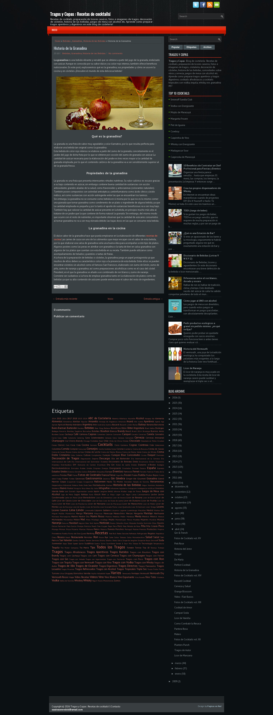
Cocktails (105, 444)
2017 (69, 418)
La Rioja (111, 494)
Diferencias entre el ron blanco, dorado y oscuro (200, 280)
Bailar (135, 424)
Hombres (151, 485)
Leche (154, 494)
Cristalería (64, 455)
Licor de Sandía (79, 507)
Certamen (129, 438)
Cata (65, 437)
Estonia (71, 471)
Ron (95, 537)
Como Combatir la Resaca (187, 623)
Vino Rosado (140, 577)
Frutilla (141, 475)
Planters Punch (181, 644)
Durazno (142, 464)
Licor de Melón (149, 503)
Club (67, 445)
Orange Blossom (183, 591)
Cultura (87, 455)
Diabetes (104, 461)
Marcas (129, 513)
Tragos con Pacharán (116, 559)
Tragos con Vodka (122, 562)
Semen (88, 540)
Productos (152, 529)
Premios (142, 529)
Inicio (54, 30)
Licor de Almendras (104, 497)
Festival (150, 471)
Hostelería (160, 485)
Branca (113, 431)
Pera (115, 526)
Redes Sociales (123, 533)
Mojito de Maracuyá (181, 112)
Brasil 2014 (137, 431)
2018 (75, 418)
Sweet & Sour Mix (124, 543)
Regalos (151, 533)
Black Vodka (150, 428)
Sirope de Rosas (144, 540)
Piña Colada (152, 526)
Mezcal (161, 516)
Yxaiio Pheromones (105, 580)
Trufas (155, 569)
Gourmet (141, 478)
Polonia (103, 529)
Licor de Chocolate (81, 500)
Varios (116, 572)
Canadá (134, 434)
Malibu (61, 513)
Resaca (61, 537)
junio (177, 518)
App (162, 421)
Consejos (92, 448)
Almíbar (76, 421)
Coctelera (124, 445)
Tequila (55, 547)
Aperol (157, 421)
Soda (161, 540)
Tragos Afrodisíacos (75, 552)
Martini (74, 516)
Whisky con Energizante (183, 144)
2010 (174, 482)
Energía (105, 468)
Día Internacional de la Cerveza (145, 458)
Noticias (104, 523)
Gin (113, 478)
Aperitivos (149, 421)
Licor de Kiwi (63, 503)
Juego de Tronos (134, 491)
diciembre (180, 486)
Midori (77, 519)
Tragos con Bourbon (140, 552)
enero (178, 673)
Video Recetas (82, 577)
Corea (113, 449)
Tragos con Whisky (144, 562)
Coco (117, 445)
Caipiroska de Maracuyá (183, 157)
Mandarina (70, 513)
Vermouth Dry (157, 573)
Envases (135, 468)
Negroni (81, 523)
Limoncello (89, 510)
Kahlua (84, 494)
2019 (174, 435)
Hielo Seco (88, 485)
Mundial (152, 519)
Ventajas (135, 573)
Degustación (86, 458)
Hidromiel (67, 485)
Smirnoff (154, 540)
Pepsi (110, 526)
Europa (108, 471)
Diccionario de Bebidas (120, 461)
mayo (178, 523)
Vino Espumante (126, 577)
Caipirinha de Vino (180, 137)
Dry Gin (111, 464)
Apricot (54, 424)
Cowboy (175, 131)
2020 (174, 429)
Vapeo (108, 573)
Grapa (63, 481)
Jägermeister (81, 491)
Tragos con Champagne (132, 555)
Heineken (128, 481)
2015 (59, 418)
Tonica (138, 547)
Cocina (85, 445)
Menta (138, 516)
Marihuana (159, 513)
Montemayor (120, 519)
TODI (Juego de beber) (195, 210)
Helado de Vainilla (141, 481)
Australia (101, 424)
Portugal (128, 529)
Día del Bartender (120, 458)
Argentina (87, 424)
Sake (111, 537)
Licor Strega (151, 507)
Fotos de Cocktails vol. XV (187, 538)
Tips (92, 547)
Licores (160, 506)
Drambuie (101, 464)
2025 (174, 402)
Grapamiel (71, 481)
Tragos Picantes (67, 569)
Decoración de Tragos (65, 458)
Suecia (97, 543)
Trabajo (161, 547)
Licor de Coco (97, 500)
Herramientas (157, 481)
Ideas (88, 488)
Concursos (82, 449)
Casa (59, 438)
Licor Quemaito (124, 507)
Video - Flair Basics (183, 596)
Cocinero (93, 445)
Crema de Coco (78, 452)
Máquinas (98, 513)
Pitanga (55, 529)
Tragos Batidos (119, 552)
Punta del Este (74, 533)
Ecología (160, 464)
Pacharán (62, 526)
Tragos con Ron (154, 559)
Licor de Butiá (149, 497)
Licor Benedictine (86, 497)
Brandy (121, 431)
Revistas (88, 537)
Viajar (71, 577)
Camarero (117, 434)
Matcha (108, 516)
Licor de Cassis (64, 500)
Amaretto (93, 421)
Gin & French (181, 532)
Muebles (136, 519)
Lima (72, 510)
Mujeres (144, 519)
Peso (124, 526)
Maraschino (119, 513)
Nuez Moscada (130, 523)
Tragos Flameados (147, 566)
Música (160, 519)
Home (58, 41)
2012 (174, 472)
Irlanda (55, 491)
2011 (174, 477)
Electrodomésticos (61, 468)
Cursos (143, 455)
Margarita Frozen (179, 118)
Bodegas (159, 428)
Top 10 (146, 547)
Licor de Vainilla (93, 507)
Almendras (67, 421)
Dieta (135, 461)
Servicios (95, 540)
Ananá (130, 421)
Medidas (116, 516)
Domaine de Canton (87, 464)
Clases (54, 445)
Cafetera (83, 434)
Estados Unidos (60, 471)
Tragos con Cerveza (108, 555)
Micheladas (57, 519)
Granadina (77, 41)
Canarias (142, 434)
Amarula (122, 421)
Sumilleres (110, 543)
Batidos (81, 428)
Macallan (142, 510)
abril (177, 529)
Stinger (177, 554)
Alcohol (140, 418)
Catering (80, 438)
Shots (114, 540)
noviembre (180, 491)
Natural (65, 523)
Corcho (101, 449)
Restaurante (77, 537)
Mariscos (55, 516)
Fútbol (71, 478)
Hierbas (109, 485)
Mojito (112, 519)
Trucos (150, 569)
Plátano (89, 529)
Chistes (125, 441)
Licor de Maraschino (132, 503)
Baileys (142, 424)
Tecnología (147, 543)
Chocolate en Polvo (149, 441)
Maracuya (108, 513)
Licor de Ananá (119, 497)
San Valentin (65, 540)
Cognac (133, 445)
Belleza (107, 428)
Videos (94, 577)
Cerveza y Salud (182, 586)
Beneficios (116, 428)
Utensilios (78, 573)
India (96, 488)
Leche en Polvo (71, 497)
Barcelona (159, 424)
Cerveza (139, 437)
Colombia (56, 448)
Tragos (57, 551)
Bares (55, 428)
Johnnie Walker (120, 491)
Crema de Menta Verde (131, 452)
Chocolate (134, 440)
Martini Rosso (97, 516)
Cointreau (143, 445)
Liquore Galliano (102, 510)
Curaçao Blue (118, 455)
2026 (174, 397)
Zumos (117, 580)
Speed (75, 543)
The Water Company (69, 547)
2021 (174, 424)
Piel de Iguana (178, 125)
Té (140, 543)
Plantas (82, 529)
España (151, 468)
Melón (122, 516)
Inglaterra (123, 488)
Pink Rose (179, 543)
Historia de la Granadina (70, 48)
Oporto (160, 523)
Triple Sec (141, 569)
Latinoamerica (144, 494)
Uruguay (69, 573)
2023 (80, 418)
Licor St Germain (138, 507)
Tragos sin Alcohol (106, 569)
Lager (118, 494)
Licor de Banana (134, 497)
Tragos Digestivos (108, 566)
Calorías (109, 434)
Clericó (61, 445)
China (119, 441)
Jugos (77, 494)
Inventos (159, 488)
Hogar (144, 485)
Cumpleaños (96, 455)
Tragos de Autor (182, 650)
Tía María (84, 547)
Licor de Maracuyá (114, 503)
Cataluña (72, 438)
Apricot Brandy (65, 424)
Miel (83, 519)
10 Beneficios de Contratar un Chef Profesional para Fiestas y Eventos (202, 167)
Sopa (65, 543)
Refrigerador (142, 533)
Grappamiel (88, 481)
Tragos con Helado (77, 559)
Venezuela (126, 573)
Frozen (127, 475)
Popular (176, 47)
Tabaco (135, 543)
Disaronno (160, 461)
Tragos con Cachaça (70, 555)
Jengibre (103, 491)
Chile (106, 440)
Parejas (80, 526)
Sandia (75, 540)
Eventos (118, 471)
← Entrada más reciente (65, 298)
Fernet (136, 471)
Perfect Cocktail (182, 564)
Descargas (104, 458)
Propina (161, 529)
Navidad (73, 523)
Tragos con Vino (103, 562)
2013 (174, 466)
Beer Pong (99, 428)
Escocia (143, 468)
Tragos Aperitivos (97, 552)
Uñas (62, 573)
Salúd (156, 537)
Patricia (87, 526)
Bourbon (104, 431)
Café (76, 434)
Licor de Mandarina (79, 503)
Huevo (63, 488)
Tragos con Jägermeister (96, 559)
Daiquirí (151, 455)
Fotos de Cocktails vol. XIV (187, 575)
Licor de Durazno (132, 500)
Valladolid (101, 573)
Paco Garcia (71, 526)
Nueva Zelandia (116, 523)
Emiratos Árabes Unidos (81, 468)
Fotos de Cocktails (89, 475)
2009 (174, 681)
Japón (96, 491)
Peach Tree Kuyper (99, 526)
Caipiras (92, 434)
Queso (83, 533)
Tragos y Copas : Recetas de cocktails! (80, 14)
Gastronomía (94, 478)
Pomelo (111, 529)
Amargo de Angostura (108, 421)
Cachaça (69, 434)
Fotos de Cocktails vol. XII (187, 639)
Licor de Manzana (96, 503)
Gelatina (106, 478)
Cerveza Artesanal (155, 437)
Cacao (61, 434)
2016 (64, 418)
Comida (65, 448)
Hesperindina (57, 485)
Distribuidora (66, 464)
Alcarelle (131, 418)
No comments (116, 53)
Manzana (88, 513)
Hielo (81, 485)
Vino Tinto (150, 577)
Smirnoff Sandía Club (181, 99)
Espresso (160, 468)
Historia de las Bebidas (94, 41)
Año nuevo (138, 421)
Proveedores (56, 533)
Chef (66, 441)
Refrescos (132, 533)
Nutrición (147, 523)
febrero (178, 668)
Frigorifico (119, 475)
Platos (97, 529)
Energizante (115, 468)
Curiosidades (133, 455)
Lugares (123, 510)
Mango (79, 513)
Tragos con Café (88, 555)
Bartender (72, 428)
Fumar (65, 478)
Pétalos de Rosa (133, 526)
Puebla (65, 533)
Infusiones (114, 488)
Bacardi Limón (126, 424)
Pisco (161, 526)
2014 (54, 418)
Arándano (77, 424)
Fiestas (63, 475)
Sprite (81, 543)
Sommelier (57, 543)
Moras (129, 519)
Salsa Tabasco (120, 537)
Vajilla (93, 573)
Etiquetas (101, 471)
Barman (62, 428)
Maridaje (148, 513)
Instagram (132, 488)
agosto (178, 507)
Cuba (73, 455)
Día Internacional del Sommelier (85, 461)
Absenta (115, 418)
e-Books (152, 464)
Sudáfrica (89, 543)
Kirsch (97, 494)
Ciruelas (160, 441)
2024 (85, 418)
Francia (105, 475)
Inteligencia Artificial (146, 488)
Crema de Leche (92, 452)
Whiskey (78, 580)
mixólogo (104, 519)
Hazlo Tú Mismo (115, 481)
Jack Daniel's (70, 491)
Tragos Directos (128, 566)
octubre (179, 497)
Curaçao (106, 455)
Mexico (145, 516)
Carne (54, 438)
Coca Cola (75, 445)
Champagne (58, 440)
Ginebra (120, 478)
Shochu (109, 540)
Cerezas (121, 438)
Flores (74, 475)
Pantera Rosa (181, 628)
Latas (134, 494)
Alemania (159, 418)
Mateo (177, 634)
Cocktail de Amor (183, 607)
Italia (61, 491)
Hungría (77, 488)
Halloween (100, 481)
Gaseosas (80, 478)
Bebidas (67, 41)
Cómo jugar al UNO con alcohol (200, 300)
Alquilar (84, 421)
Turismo (55, 573)
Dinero (151, 461)
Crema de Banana (140, 449)
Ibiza (84, 488)
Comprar (74, 448)
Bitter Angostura (135, 428)
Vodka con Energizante (182, 106)
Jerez (110, 491)
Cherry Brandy (76, 440)
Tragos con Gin (60, 559)
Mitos (88, 519)
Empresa (96, 468)
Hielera (75, 485)
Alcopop (148, 418)
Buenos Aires (157, 431)
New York (89, 523)
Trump (161, 569)
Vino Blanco (110, 577)
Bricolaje (146, 431)
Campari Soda (181, 612)
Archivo (207, 47)
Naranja (56, 523)
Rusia (101, 537)
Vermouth (144, 573)
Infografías (104, 488)
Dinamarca (143, 461)
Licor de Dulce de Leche (113, 500)
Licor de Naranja (65, 507)
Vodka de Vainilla (67, 580)
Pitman (62, 529)
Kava (91, 494)
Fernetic (143, 471)
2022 (174, 418)
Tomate (130, 547)
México (153, 516)
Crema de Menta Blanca (111, 452)
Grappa (79, 481)
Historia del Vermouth (195, 348)
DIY (74, 464)
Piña (143, 526)
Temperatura (158, 543)
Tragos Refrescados (85, 569)
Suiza (103, 543)
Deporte (95, 458)
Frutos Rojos (152, 475)
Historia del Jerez (183, 548)
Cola (152, 445)
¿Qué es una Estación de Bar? (199, 233)
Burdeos (55, 434)
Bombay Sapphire (74, 431)
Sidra (119, 540)
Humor (70, 488)
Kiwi (104, 494)
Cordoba (107, 449)
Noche (96, 523)
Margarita (138, 513)
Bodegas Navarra (59, 431)
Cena (115, 438)
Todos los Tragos (110, 547)
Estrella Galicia (81, 471)
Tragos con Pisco (134, 559)
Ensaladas (126, 468)
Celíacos (108, 438)
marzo (178, 663)
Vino (101, 577)
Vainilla (87, 573)
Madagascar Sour (179, 150)
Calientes (101, 434)
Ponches (119, 529)
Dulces (134, 464)
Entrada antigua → (153, 298)
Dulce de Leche (123, 464)
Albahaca (123, 418)
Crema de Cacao (156, 448)
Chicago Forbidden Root (93, 441)
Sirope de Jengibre (129, 540)
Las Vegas (126, 494)
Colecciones (159, 445)
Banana (150, 424)
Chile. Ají (113, 441)
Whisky (87, 580)
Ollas (154, 523)
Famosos (128, 471)
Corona (120, 448)
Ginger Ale (131, 478)
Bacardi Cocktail (182, 580)
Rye (106, 537)
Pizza (68, 529)
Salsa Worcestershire (135, 537)
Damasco (160, 455)
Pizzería (74, 529)
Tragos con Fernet (155, 555)
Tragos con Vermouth (83, 562)
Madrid (150, 510)
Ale (153, 418)
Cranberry (128, 449)
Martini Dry (84, 516)
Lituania (115, 510)
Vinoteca (160, 577)
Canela (150, 434)
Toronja (154, 547)
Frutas (135, 475)
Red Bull (112, 533)
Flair (69, 475)
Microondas (68, 519)
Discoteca (55, 464)
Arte (95, 424)
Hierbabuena (99, 485)
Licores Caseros (60, 510)
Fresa (112, 475)
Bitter (124, 428)
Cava (87, 437)
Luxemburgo (132, 510)
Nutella (140, 523)
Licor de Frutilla (149, 500)
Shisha (102, 540)
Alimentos (57, 421)
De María (178, 559)
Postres (136, 529)
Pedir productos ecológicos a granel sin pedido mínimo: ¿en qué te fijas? (201, 326)
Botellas (96, 431)
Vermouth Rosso (60, 577)
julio (177, 513)
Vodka (55, 580)
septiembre (180, 502)
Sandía (82, 540)
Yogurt (94, 580)
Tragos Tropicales (126, 569)
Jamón (90, 491)
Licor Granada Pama (108, 507)
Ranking (90, 533)
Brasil (128, 431)
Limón (80, 510)
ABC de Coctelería (99, 418)
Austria (109, 424)
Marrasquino (65, 516)
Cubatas (79, 455)
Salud (149, 537)
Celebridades (97, 437)
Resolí (67, 537)
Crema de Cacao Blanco (61, 452)
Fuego (59, 478)
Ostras (54, 526)
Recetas (101, 532)
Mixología (95, 519)
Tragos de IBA (66, 566)
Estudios (92, 471)
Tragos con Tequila (62, 562)
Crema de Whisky (149, 452)
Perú (119, 526)
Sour (70, 543)
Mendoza (130, 516)
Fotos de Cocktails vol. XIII (187, 602)
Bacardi (115, 424)
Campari (126, 434)
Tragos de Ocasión (86, 566)
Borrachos (87, 431)
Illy (92, 488)
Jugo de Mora (67, 494)
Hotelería (55, 488)
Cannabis (159, 434)
